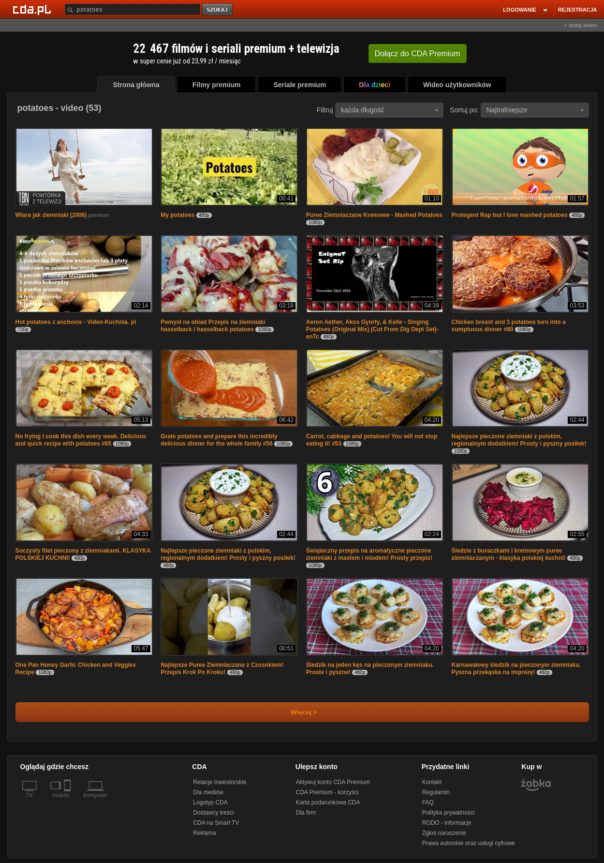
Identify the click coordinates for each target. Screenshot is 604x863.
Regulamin (436, 792)
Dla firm (306, 812)
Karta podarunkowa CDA (328, 802)
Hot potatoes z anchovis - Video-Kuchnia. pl (75, 322)
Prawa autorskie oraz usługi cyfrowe (468, 843)
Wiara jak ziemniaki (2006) (51, 215)
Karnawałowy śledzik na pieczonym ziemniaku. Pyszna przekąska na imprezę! (516, 669)
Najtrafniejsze (535, 110)
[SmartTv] (68, 801)
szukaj (218, 9)
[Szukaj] (132, 9)
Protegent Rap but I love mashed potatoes (510, 215)
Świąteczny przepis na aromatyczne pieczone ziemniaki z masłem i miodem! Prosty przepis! (369, 554)
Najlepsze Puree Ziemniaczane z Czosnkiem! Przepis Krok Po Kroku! (222, 669)
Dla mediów (208, 792)
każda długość (390, 110)
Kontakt (432, 782)
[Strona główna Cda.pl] (33, 9)
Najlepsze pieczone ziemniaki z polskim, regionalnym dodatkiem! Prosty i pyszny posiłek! (519, 440)
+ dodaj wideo (580, 25)
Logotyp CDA (210, 802)
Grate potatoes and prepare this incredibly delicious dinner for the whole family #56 (219, 440)
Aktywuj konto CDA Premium (333, 782)
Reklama (204, 833)
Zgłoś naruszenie (444, 833)
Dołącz (417, 53)
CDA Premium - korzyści (327, 792)
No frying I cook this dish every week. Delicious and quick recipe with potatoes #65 (81, 440)
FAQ (428, 802)
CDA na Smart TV (216, 822)
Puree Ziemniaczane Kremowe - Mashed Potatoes (374, 215)
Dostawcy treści (213, 812)
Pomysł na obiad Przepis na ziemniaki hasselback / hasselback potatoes (213, 326)
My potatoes (178, 215)
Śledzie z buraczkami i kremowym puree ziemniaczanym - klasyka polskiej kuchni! (509, 554)
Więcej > (296, 712)
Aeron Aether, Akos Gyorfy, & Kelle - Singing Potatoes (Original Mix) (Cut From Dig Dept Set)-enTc (372, 329)
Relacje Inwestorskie (219, 782)
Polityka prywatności (448, 812)
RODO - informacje (446, 822)
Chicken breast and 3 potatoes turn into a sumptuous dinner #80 (509, 326)
